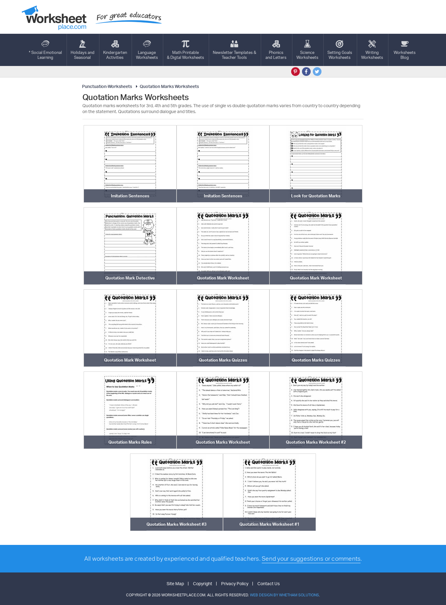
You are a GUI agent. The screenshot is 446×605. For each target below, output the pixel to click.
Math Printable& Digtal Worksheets (185, 50)
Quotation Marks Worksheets (166, 86)
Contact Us (268, 583)
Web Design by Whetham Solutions (284, 595)
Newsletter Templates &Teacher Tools (234, 50)
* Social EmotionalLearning (45, 50)
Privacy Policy (234, 583)
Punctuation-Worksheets (107, 86)
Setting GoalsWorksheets (339, 50)
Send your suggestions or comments (311, 558)
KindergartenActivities (115, 50)
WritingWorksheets (372, 50)
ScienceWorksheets (307, 50)
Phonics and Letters (275, 50)
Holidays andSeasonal (82, 50)
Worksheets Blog (405, 50)
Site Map (175, 583)
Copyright (202, 583)
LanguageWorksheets (147, 50)
